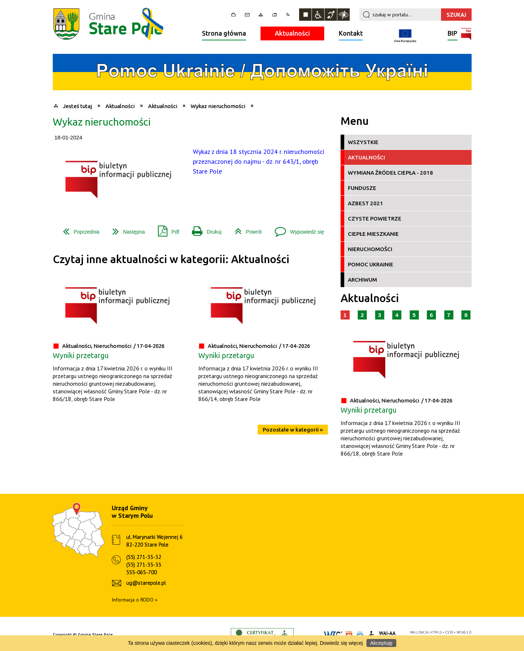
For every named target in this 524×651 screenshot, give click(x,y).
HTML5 (436, 632)
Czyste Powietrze (374, 218)
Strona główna (224, 33)
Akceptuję (381, 643)
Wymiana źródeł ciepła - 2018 (390, 173)
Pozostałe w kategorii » (293, 429)
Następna (126, 229)
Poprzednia (78, 229)
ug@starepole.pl (146, 582)
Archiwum (362, 280)
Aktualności (292, 33)
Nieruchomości (370, 249)
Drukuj (203, 229)
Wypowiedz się (296, 229)
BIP (452, 34)
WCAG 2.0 (464, 632)
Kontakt (351, 33)
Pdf (165, 229)
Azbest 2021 (365, 203)
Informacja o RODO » (135, 599)
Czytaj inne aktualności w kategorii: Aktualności (171, 259)
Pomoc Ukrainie (370, 264)
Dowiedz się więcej (341, 643)
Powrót (245, 229)
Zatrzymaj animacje (305, 14)
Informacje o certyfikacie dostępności (262, 635)
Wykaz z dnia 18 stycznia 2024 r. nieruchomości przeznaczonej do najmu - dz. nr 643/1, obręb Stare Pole (258, 161)
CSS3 (449, 632)
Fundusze (362, 188)
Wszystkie (363, 142)
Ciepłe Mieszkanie (373, 234)
